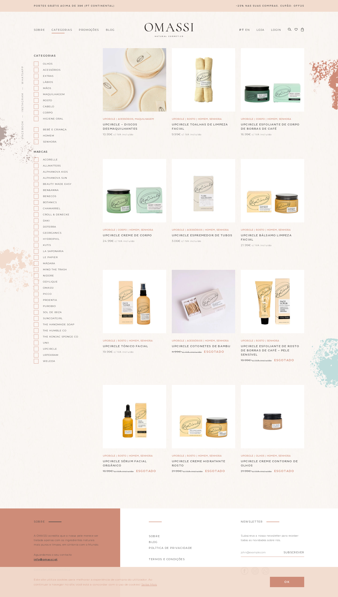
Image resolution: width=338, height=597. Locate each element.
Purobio (49, 306)
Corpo (48, 112)
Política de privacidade (170, 548)
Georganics (52, 232)
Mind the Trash (55, 269)
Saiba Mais (149, 584)
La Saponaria (53, 251)
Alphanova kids (55, 171)
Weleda (49, 361)
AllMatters (52, 165)
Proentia (50, 300)
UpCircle (50, 348)
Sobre (39, 29)
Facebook (22, 129)
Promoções (89, 29)
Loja (261, 29)
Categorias (62, 29)
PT (241, 29)
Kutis (47, 245)
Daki (46, 220)
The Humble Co (54, 330)
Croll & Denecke (56, 214)
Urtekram (50, 355)
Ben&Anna (51, 190)
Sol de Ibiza (52, 312)
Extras (48, 76)
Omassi (48, 287)
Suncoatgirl (53, 318)
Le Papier (50, 257)
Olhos (48, 63)
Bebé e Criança (55, 129)
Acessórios (52, 69)
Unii (46, 342)
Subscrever (294, 552)
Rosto (47, 100)
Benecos (49, 196)
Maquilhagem (54, 94)
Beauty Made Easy (57, 184)
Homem (48, 135)
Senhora (50, 141)
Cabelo (48, 106)
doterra (49, 226)
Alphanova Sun (55, 177)
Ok (287, 582)
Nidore (48, 275)
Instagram (22, 102)
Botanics (50, 202)
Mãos (47, 88)
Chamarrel (52, 208)
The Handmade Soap (58, 324)
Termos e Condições (167, 559)
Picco (47, 293)
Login (276, 29)
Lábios (48, 82)
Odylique (50, 281)
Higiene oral (53, 118)
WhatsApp (22, 75)
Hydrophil (51, 238)
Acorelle (50, 159)
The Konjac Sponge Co (58, 336)
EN (247, 29)
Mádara (49, 263)
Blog (110, 29)
